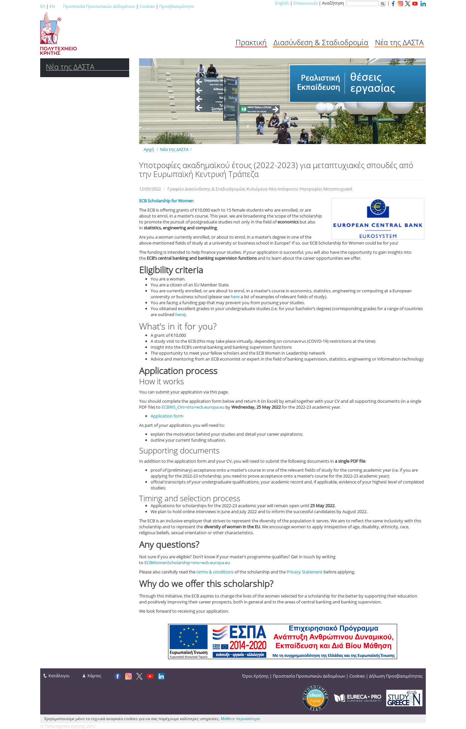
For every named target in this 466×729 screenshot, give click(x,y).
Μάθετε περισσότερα (240, 718)
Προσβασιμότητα (176, 6)
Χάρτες (94, 676)
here (235, 297)
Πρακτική (251, 42)
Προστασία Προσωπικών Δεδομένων (99, 6)
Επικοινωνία (305, 3)
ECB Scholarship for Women (166, 201)
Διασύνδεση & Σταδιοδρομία (321, 42)
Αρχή (149, 149)
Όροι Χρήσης (255, 676)
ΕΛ (42, 6)
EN (52, 6)
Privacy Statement (305, 572)
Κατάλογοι (59, 676)
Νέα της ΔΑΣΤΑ (399, 42)
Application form (167, 416)
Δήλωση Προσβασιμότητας (395, 676)
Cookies (147, 6)
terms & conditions (215, 572)
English (282, 3)
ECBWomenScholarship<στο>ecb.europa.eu (187, 563)
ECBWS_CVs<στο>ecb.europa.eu (192, 407)
